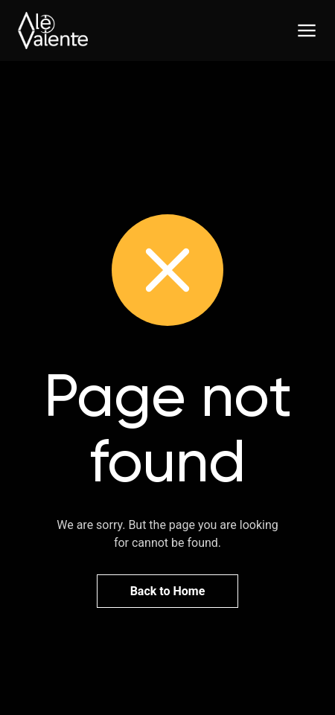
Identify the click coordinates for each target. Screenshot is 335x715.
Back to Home (167, 591)
